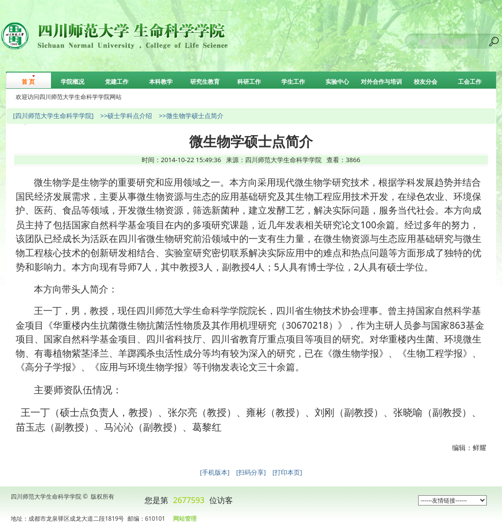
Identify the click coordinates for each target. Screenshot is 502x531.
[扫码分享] (251, 472)
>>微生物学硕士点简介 (191, 115)
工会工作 (469, 81)
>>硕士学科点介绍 (126, 115)
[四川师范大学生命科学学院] (53, 115)
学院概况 (72, 81)
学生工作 (293, 81)
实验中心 (337, 81)
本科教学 (161, 81)
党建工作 (116, 81)
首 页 (28, 81)
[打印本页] (287, 472)
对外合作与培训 (381, 81)
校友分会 (425, 81)
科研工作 (249, 81)
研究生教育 (205, 81)
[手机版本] (215, 472)
